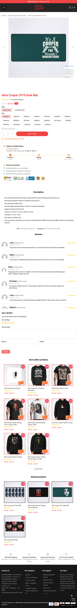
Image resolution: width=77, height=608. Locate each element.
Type (3, 107)
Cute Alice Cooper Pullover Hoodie (62, 422)
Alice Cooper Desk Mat (11, 540)
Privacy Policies (30, 580)
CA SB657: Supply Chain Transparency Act (31, 591)
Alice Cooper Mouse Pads (37, 16)
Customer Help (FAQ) (49, 591)
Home (4, 16)
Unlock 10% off (73, 599)
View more (38, 469)
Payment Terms (48, 580)
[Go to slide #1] (33, 82)
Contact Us (46, 588)
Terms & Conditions (31, 577)
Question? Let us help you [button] (68, 605)
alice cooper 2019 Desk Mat (12, 505)
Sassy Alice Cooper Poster (12, 388)
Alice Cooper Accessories (17, 16)
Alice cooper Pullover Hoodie (13, 457)
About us (28, 575)
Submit (6, 352)
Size (3, 113)
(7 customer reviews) (16, 99)
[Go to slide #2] (44, 82)
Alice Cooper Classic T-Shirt (60, 388)
